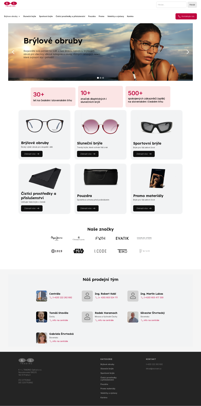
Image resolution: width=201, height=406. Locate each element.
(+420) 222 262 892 (154, 364)
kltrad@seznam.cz (153, 369)
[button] (12, 16)
